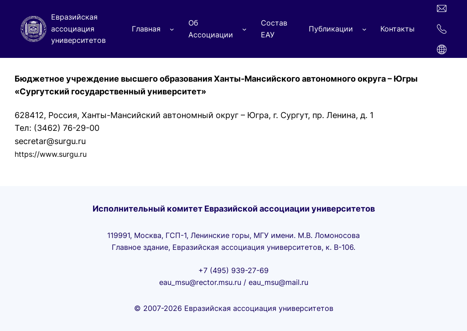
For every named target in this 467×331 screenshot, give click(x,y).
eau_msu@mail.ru (278, 282)
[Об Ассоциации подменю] (244, 29)
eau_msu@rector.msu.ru (200, 282)
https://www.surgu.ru (51, 154)
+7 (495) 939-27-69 (233, 270)
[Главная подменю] (172, 29)
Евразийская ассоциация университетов (78, 28)
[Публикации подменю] (364, 29)
